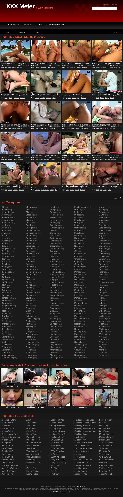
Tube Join (103, 448)
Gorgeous (54, 248)
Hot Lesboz (80, 457)
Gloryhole (54, 246)
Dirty (28, 282)
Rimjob (77, 337)
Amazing (110, 67)
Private (77, 308)
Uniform (102, 311)
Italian (53, 298)
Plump (77, 293)
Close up (30, 215)
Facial (112, 98)
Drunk (28, 298)
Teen (101, 277)
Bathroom (6, 256)
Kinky (109, 190)
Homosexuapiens (82, 451)
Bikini (4, 285)
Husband (54, 285)
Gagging (54, 225)
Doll (27, 290)
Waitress (103, 329)
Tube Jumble (7, 463)
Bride (3, 318)
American (5, 222)
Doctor (29, 285)
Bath (3, 254)
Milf (76, 217)
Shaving (78, 355)
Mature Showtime (107, 437)
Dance (29, 267)
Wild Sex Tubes (9, 471)
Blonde (14, 67)
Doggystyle (117, 67)
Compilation (31, 233)
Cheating (5, 355)
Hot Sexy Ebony (58, 431)
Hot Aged (79, 454)
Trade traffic (81, 486)
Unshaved (103, 313)
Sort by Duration (56, 25)
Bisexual (5, 287)
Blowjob (19, 67)
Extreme (30, 316)
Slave (101, 215)
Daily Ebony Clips (34, 463)
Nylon (77, 246)
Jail (51, 300)
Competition (31, 230)
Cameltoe (5, 337)
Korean (53, 321)
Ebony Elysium (32, 471)
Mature (77, 209)
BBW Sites (55, 454)
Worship (102, 347)
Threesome (104, 282)
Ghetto (53, 235)
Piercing (78, 287)
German (54, 233)
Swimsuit (103, 261)
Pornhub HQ (7, 451)
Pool (56, 190)
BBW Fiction (56, 445)
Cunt (28, 256)
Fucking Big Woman (11, 437)
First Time (30, 344)
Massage (54, 357)
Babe (9, 67)
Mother (77, 230)
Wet (100, 337)
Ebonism (30, 465)
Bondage (5, 308)
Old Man (78, 254)
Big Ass (5, 269)
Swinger (102, 264)
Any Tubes (31, 426)
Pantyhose (79, 274)
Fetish (104, 190)
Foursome (55, 215)
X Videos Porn (105, 468)
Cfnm (4, 352)
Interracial (22, 98)
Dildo (28, 280)
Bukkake (5, 329)
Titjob (101, 287)
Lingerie (54, 344)
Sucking (102, 256)
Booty (4, 313)
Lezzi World (104, 431)
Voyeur (102, 326)
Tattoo (101, 269)
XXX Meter (20, 6)
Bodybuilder (7, 306)
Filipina (29, 339)
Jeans (53, 306)
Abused (5, 209)
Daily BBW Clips (58, 460)
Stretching (103, 248)
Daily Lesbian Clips (59, 463)
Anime (4, 228)
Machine (54, 350)
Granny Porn (80, 440)
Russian (78, 339)
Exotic (28, 313)
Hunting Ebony (57, 437)
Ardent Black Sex (34, 454)
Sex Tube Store (9, 420)
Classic (29, 209)
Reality (77, 324)
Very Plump (104, 454)
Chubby (29, 207)
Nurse (77, 243)
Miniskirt (78, 220)
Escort (29, 308)
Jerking (52, 190)
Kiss (52, 316)
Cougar (29, 238)
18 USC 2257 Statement (58, 492)
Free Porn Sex (105, 471)
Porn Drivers (7, 457)
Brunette (5, 324)
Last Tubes (7, 448)
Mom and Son (105, 451)
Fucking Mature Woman (85, 431)
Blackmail (5, 295)
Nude (76, 241)
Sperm (102, 233)
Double (29, 295)
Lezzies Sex (104, 428)
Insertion (54, 293)
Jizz (52, 311)
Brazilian (5, 316)
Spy (100, 235)
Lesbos (102, 423)
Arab (3, 233)
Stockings (103, 243)
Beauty (4, 267)
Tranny (102, 295)
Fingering (72, 67)
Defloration (31, 274)
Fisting (29, 350)
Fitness (29, 352)
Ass (101, 190)
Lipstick (53, 347)
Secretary (78, 347)
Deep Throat (31, 272)
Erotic (28, 306)
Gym (52, 256)
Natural (77, 235)
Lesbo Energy (81, 471)
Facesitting (31, 318)
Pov (76, 300)
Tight (101, 285)
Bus (3, 331)
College (29, 228)
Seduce (77, 350)
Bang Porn (6, 443)
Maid (52, 352)
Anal (6, 67)
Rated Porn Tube (33, 443)
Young (102, 355)
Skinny (102, 212)
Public (77, 316)
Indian (53, 287)
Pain (76, 269)
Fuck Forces (7, 454)
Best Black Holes (33, 457)
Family (29, 324)
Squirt (101, 238)
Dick (28, 277)
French (53, 217)
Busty (106, 128)
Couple (29, 241)
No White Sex (57, 443)
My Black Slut (57, 440)
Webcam (103, 331)
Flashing (30, 355)
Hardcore (37, 67)
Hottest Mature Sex (83, 460)
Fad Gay (54, 471)
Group (53, 254)
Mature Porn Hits (106, 434)
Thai (101, 280)
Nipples (77, 238)
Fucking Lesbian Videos (85, 423)
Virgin (101, 324)
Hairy (52, 259)
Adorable (5, 212)
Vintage (102, 321)
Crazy (28, 243)
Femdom (30, 334)
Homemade (55, 272)
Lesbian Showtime (83, 465)
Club (28, 220)
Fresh (40, 25)
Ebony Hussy (56, 423)
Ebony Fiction (32, 474)
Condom (30, 235)
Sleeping (103, 217)
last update (22, 32)
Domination (31, 293)
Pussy (77, 321)
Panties (77, 272)
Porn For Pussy (106, 465)
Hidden (53, 269)
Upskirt (102, 316)
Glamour (54, 241)
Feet (28, 331)
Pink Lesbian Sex (9, 434)
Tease (101, 274)
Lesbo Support (105, 420)
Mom (76, 222)
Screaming (79, 344)
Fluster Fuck (7, 445)
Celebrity (5, 350)
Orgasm (78, 259)
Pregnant (78, 303)
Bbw (3, 259)
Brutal (4, 326)
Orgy (79, 98)
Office (77, 248)
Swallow (102, 259)
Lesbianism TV (81, 463)
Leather (53, 334)
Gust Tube (30, 428)
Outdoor (83, 98)
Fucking (53, 220)
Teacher (102, 272)
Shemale (78, 357)
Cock (28, 222)
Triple (101, 298)
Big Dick (5, 280)
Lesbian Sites (81, 468)
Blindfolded (6, 298)
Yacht (101, 350)
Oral (76, 256)
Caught (4, 347)
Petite (77, 285)
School (77, 342)
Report (3, 60)
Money (77, 225)
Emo (28, 303)
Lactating (54, 324)
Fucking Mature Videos (85, 428)
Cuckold (29, 248)
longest (37, 32)
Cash (3, 342)
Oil (75, 251)
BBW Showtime (57, 451)
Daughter (30, 269)
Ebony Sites (56, 428)
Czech (29, 261)
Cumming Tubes (58, 457)
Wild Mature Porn (106, 460)
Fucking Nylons (81, 434)
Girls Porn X (104, 463)
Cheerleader (7, 357)
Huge (52, 280)
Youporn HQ (7, 474)
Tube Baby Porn (33, 451)
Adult (28, 420)
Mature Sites (104, 440)
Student (102, 254)
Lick (52, 342)
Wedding (103, 334)
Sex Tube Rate (32, 445)
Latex (52, 329)
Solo (101, 222)
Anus (3, 230)
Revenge (78, 331)
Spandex (103, 228)
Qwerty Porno (8, 460)
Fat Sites (54, 468)
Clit (27, 212)
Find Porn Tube (106, 474)
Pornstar (42, 98)
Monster (78, 228)
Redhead (78, 326)
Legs (52, 337)
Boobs (4, 311)
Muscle (77, 233)
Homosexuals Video (83, 448)
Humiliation (55, 282)
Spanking (103, 230)
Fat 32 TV (55, 465)
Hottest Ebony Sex (59, 434)
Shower (102, 207)
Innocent (54, 290)
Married (53, 355)
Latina (53, 331)
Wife (101, 342)
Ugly (101, 303)
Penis (77, 280)
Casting (5, 344)
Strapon (102, 246)
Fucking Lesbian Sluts (84, 420)
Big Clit (4, 274)
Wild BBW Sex (105, 457)
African (4, 215)
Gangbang (55, 228)
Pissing (77, 290)
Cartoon (5, 339)
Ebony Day (31, 468)
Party (48, 67)
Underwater (104, 308)
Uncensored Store (10, 465)
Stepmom (103, 241)
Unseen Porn (8, 428)
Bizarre (4, 290)
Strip (101, 251)
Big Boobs (6, 272)
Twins (101, 300)
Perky (77, 282)
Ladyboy (54, 326)
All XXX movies (106, 443)
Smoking (103, 220)
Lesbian (43, 67)
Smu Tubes (31, 448)
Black (54, 98)
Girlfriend (54, 238)
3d (2, 207)
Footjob (53, 209)
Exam (28, 311)
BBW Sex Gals (57, 448)
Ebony (29, 300)
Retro (76, 329)
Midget (77, 215)
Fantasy (29, 326)
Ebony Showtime (58, 426)
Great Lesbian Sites (83, 443)
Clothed (29, 217)
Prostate (78, 311)
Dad (28, 264)
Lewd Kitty (103, 426)
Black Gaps (31, 460)
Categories (13, 25)
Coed (28, 225)
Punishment (79, 318)
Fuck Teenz (80, 437)
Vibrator (102, 318)
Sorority (102, 225)
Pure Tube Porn (33, 440)
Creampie (30, 246)
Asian (4, 235)
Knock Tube (31, 434)
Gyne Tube (31, 431)
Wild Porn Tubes (9, 468)
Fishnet (29, 347)
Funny (53, 222)
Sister (101, 209)
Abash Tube (7, 431)
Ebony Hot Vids (57, 420)
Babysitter (6, 248)
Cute (28, 259)
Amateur (68, 128)
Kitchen (53, 318)
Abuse (70, 492)
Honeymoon (55, 274)
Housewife (55, 277)
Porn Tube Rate (33, 437)
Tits (100, 290)
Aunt (3, 243)
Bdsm (4, 261)
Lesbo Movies (81, 474)
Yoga (101, 352)
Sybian (102, 267)
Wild (101, 344)
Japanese (54, 303)
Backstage (6, 251)
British (4, 321)
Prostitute (78, 313)
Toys (101, 293)
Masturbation (84, 128)
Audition (5, 241)
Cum (28, 251)
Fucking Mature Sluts (84, 426)
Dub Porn (6, 426)
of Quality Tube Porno (44, 8)
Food (52, 207)
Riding (77, 334)
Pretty (77, 306)
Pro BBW (55, 474)
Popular (28, 25)
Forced (53, 212)
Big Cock (5, 277)
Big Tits (4, 282)
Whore (102, 339)
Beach (4, 264)
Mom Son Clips (106, 445)
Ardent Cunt (7, 440)
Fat (27, 329)
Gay (52, 230)
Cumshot (113, 159)
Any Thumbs (31, 423)
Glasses (54, 243)
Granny (53, 251)
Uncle (101, 306)
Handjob (54, 261)
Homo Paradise (81, 445)
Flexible (29, 357)
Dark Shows (7, 423)
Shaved (53, 67)
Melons (77, 212)
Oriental (78, 264)
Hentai (53, 267)
